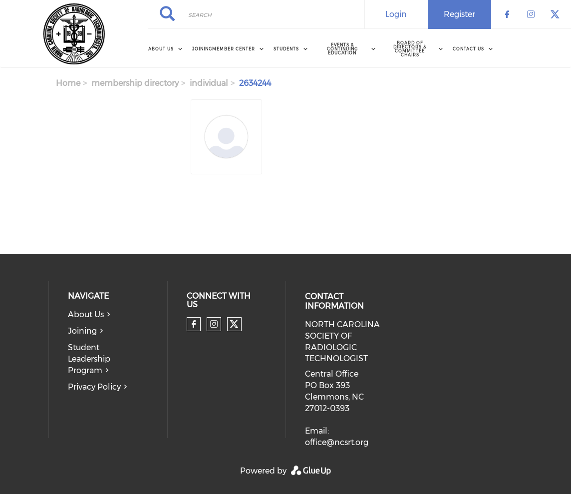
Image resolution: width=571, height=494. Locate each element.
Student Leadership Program (89, 359)
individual (209, 83)
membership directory (135, 83)
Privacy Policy (94, 387)
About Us (86, 314)
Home (68, 83)
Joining (202, 48)
